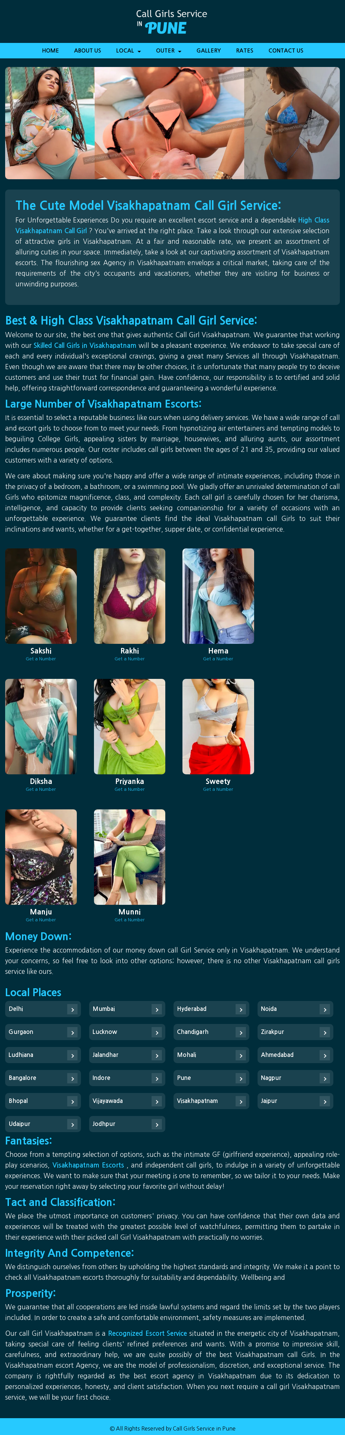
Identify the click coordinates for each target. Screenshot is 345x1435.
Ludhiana (21, 1055)
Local (128, 53)
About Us (87, 50)
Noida (269, 1009)
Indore (101, 1078)
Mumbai (104, 1009)
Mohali (186, 1055)
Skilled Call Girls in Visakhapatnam (86, 345)
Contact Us (286, 50)
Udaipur (19, 1124)
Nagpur (271, 1078)
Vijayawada (108, 1101)
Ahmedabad (277, 1055)
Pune (184, 1078)
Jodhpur (104, 1124)
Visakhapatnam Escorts (89, 1165)
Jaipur (269, 1101)
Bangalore (22, 1078)
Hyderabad (191, 1009)
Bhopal (18, 1101)
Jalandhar (105, 1055)
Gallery (209, 50)
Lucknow (105, 1032)
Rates (244, 50)
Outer (168, 53)
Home (50, 50)
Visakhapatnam (197, 1101)
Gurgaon (21, 1032)
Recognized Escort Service (148, 1333)
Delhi (16, 1009)
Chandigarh (193, 1032)
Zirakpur (272, 1032)
